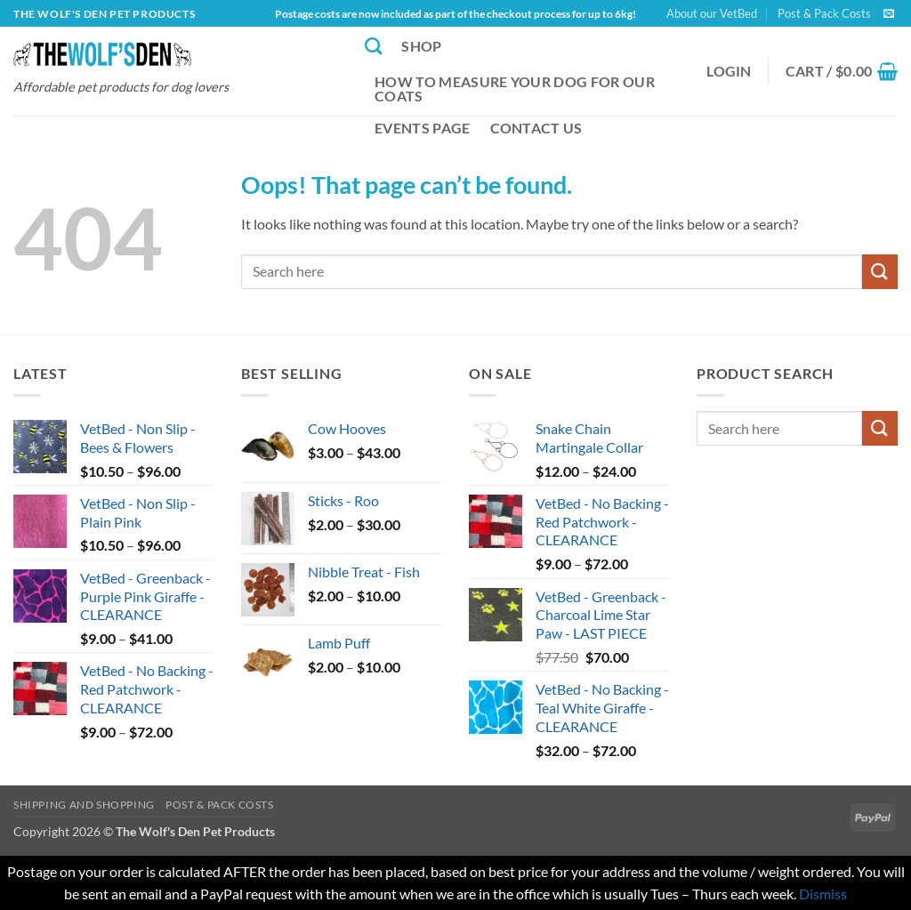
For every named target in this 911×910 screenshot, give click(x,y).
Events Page (423, 127)
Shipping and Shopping (84, 804)
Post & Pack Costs (824, 13)
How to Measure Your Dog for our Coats (515, 88)
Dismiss (823, 893)
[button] (729, 71)
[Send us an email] (888, 14)
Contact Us (536, 127)
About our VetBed (711, 13)
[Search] (373, 46)
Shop (421, 45)
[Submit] (880, 271)
